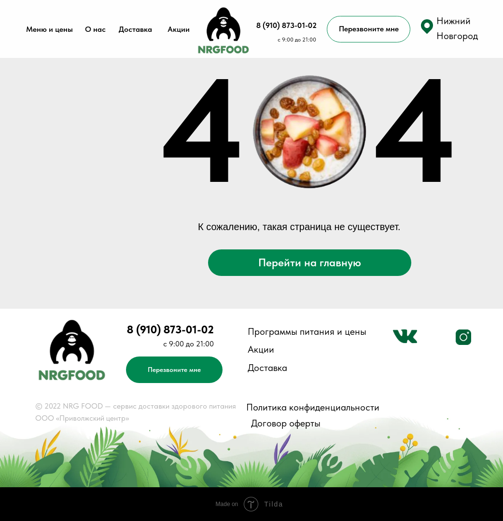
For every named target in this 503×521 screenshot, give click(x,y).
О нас (95, 29)
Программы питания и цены (307, 331)
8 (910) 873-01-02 (286, 25)
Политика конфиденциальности (312, 407)
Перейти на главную (309, 262)
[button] (427, 26)
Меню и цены (49, 29)
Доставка (135, 29)
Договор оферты (286, 423)
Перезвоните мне (369, 28)
